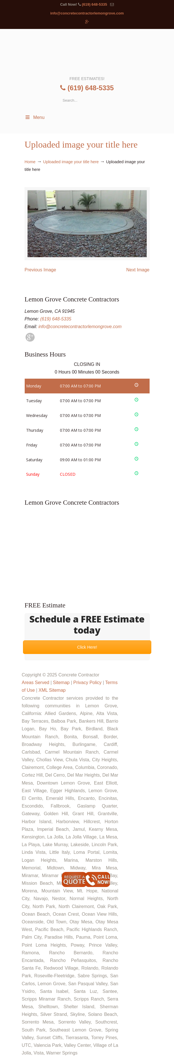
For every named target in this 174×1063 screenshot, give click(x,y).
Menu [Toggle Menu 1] (35, 117)
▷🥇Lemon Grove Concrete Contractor (86, 52)
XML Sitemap (52, 690)
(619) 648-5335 (94, 4)
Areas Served (35, 682)
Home (30, 162)
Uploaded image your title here (71, 162)
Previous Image (40, 269)
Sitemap (61, 682)
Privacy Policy (87, 682)
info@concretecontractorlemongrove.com (87, 13)
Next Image (138, 269)
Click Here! (87, 647)
